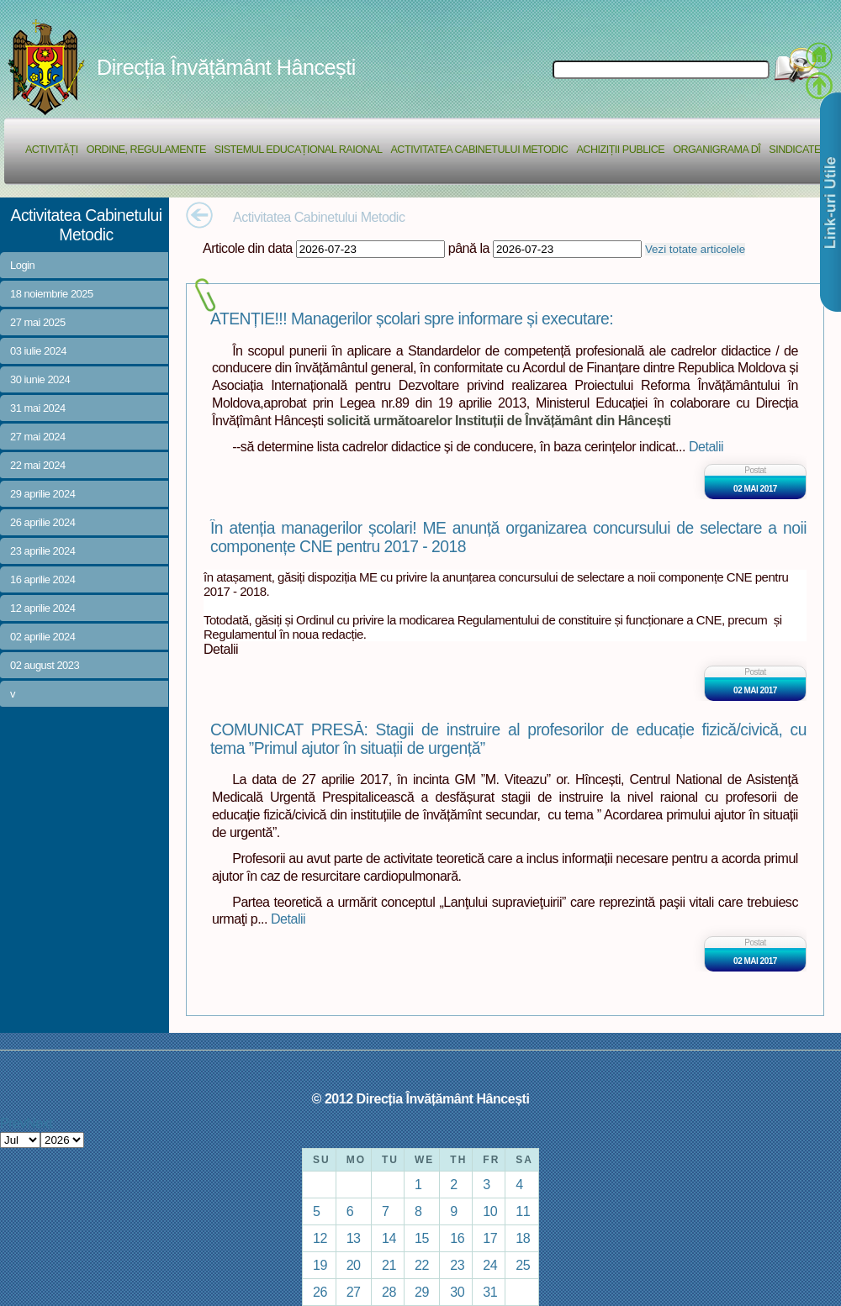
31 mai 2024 (38, 408)
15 (422, 1237)
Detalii (706, 446)
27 (353, 1291)
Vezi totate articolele (695, 249)
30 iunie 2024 (40, 379)
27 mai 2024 (38, 436)
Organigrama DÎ (716, 149)
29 (422, 1291)
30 (457, 1291)
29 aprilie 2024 (42, 493)
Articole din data (248, 247)
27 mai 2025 (38, 322)
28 (389, 1291)
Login (22, 265)
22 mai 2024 (38, 465)
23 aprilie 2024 (42, 551)
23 (457, 1264)
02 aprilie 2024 (42, 636)
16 (457, 1237)
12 (320, 1237)
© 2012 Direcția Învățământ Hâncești (421, 1098)
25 (523, 1264)
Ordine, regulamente (146, 149)
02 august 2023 (44, 665)
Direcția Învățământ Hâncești (226, 67)
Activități (51, 149)
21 (389, 1264)
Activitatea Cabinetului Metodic (479, 149)
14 (389, 1237)
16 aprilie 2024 (42, 579)
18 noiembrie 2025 (51, 293)
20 (353, 1264)
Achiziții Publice (620, 149)
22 (422, 1264)
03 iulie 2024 (38, 351)
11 (523, 1211)
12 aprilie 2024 (42, 608)
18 (523, 1237)
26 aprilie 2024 (42, 522)
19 (320, 1264)
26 (320, 1291)
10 (490, 1211)
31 (490, 1291)
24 (490, 1264)
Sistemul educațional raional (298, 149)
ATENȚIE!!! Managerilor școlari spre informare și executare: (411, 319)
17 (490, 1237)
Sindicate (795, 149)
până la (468, 247)
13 (353, 1237)
